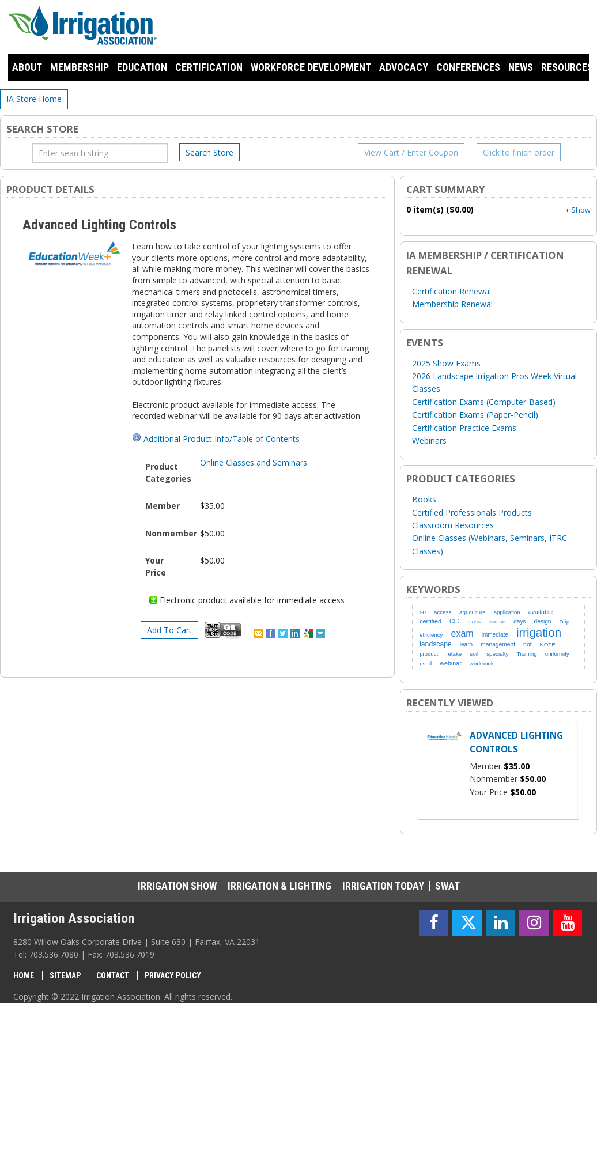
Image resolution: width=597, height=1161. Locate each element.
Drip (565, 621)
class (474, 621)
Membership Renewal (452, 303)
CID (454, 621)
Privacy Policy (173, 975)
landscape (436, 644)
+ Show (578, 210)
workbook (482, 663)
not (527, 644)
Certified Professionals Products (472, 512)
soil (474, 654)
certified (430, 621)
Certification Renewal (451, 291)
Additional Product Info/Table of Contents (221, 438)
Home (23, 975)
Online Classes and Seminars (253, 462)
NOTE (548, 644)
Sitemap (65, 975)
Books (424, 499)
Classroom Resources (453, 525)
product (429, 654)
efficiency (431, 634)
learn (466, 644)
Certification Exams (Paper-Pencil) (475, 414)
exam (462, 633)
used (426, 663)
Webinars (429, 440)
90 (423, 612)
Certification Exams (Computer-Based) (484, 401)
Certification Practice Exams (464, 427)
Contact (112, 975)
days (519, 621)
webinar (451, 663)
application (507, 612)
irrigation (538, 632)
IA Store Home (34, 98)
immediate (495, 634)
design (542, 621)
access (442, 612)
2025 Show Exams (446, 363)
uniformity (557, 654)
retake (454, 654)
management (498, 644)
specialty (497, 654)
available (540, 611)
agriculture (472, 612)
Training (527, 654)
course (497, 621)
